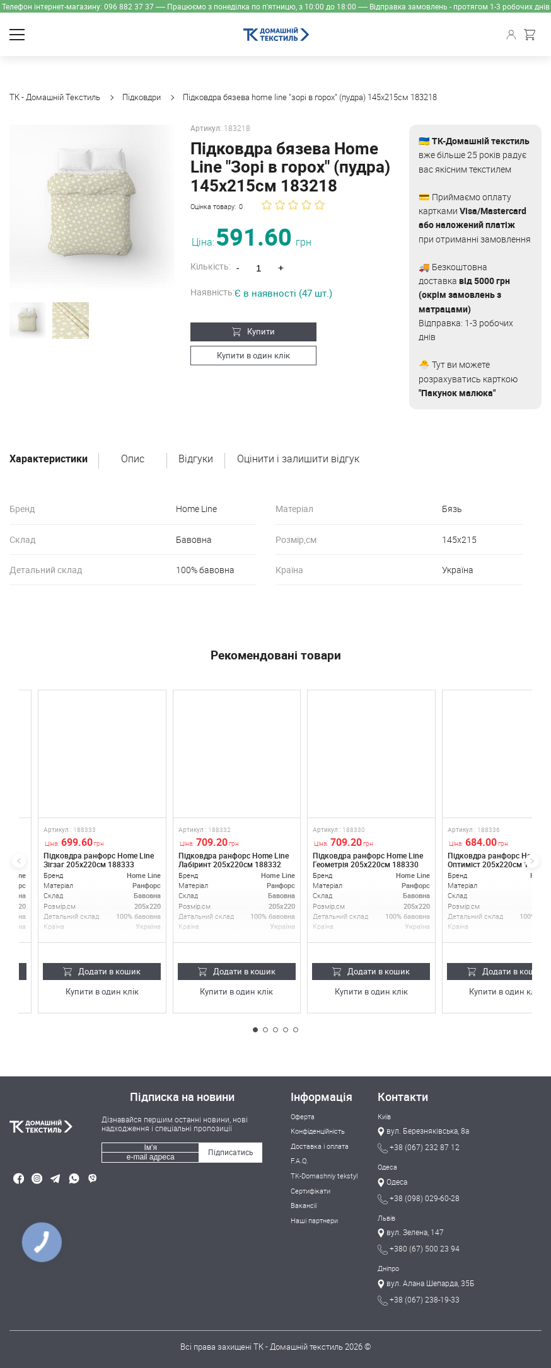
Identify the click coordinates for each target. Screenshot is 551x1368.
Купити (253, 331)
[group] (92, 207)
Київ (384, 1116)
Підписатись (230, 1152)
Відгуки (195, 459)
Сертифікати (310, 1190)
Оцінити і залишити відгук (298, 459)
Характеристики (48, 459)
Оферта (303, 1116)
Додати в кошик (102, 971)
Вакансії (303, 1204)
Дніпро (388, 1268)
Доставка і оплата (320, 1146)
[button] (255, 1029)
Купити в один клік (253, 354)
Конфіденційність (318, 1131)
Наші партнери (314, 1220)
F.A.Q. (299, 1160)
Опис (132, 459)
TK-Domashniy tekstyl (324, 1175)
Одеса (387, 1167)
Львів (386, 1218)
